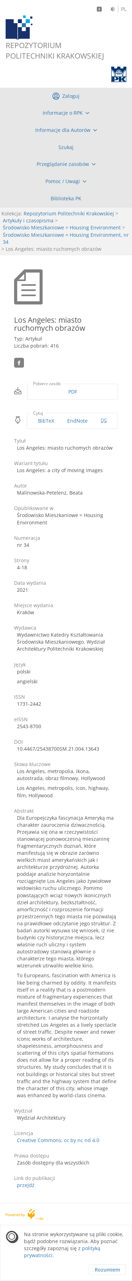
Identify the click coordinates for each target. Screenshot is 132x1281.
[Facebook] (99, 9)
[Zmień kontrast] (113, 9)
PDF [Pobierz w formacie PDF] (72, 391)
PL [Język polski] (123, 9)
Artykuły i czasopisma (28, 220)
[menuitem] (66, 113)
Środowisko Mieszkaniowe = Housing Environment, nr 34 (66, 238)
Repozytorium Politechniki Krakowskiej (69, 213)
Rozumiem (107, 1269)
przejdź (25, 1185)
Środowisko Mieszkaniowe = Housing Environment (62, 227)
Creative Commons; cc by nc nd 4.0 (58, 1140)
